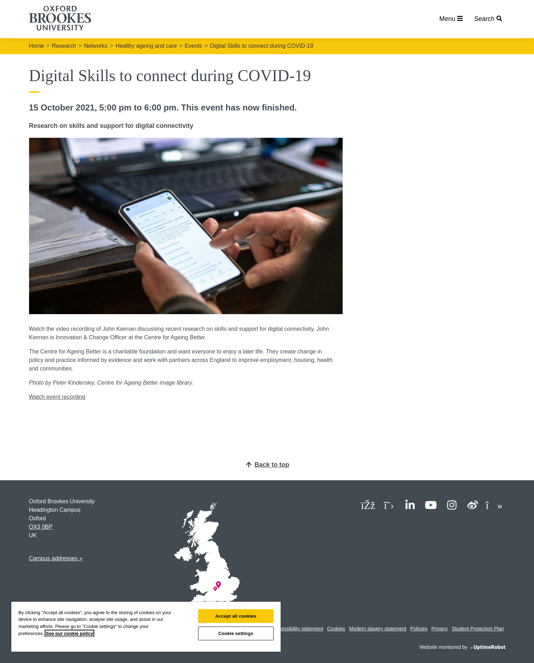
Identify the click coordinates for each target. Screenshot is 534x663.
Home (36, 46)
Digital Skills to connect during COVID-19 (261, 46)
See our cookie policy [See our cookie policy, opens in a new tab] (69, 633)
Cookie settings (235, 633)
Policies (418, 628)
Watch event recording (57, 397)
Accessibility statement (298, 628)
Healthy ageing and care (146, 46)
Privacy (440, 628)
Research (64, 46)
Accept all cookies (236, 616)
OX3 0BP (41, 527)
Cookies (336, 628)
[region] (146, 627)
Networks (96, 46)
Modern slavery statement (377, 628)
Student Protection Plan (478, 628)
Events (193, 46)
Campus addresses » (56, 558)
